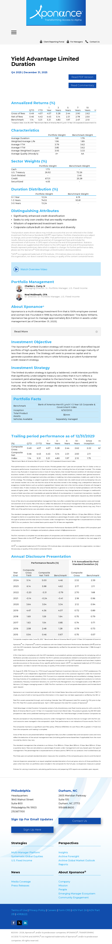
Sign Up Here (32, 829)
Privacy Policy (37, 910)
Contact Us (79, 821)
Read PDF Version (82, 77)
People (62, 889)
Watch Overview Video (30, 269)
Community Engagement (73, 897)
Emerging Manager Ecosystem (76, 893)
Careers (51, 910)
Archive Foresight (68, 856)
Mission (63, 885)
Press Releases (20, 885)
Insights (63, 852)
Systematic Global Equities (27, 856)
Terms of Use (19, 910)
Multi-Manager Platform (25, 852)
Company (64, 881)
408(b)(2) (21, 914)
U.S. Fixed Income (21, 860)
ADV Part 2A (79, 910)
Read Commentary (82, 85)
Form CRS (64, 910)
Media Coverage (21, 881)
